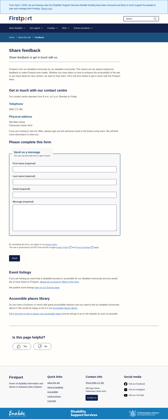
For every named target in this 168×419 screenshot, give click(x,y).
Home (11, 37)
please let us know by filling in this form (59, 282)
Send (14, 258)
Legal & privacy (54, 396)
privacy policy (51, 244)
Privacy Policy (63, 247)
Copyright (51, 401)
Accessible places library (65, 308)
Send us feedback (55, 387)
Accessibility (52, 392)
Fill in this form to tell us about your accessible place (35, 314)
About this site (24, 37)
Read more (46, 8)
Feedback (39, 37)
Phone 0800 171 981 (95, 383)
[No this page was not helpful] (42, 346)
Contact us (92, 398)
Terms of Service (84, 247)
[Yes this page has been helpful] (21, 346)
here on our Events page (47, 287)
